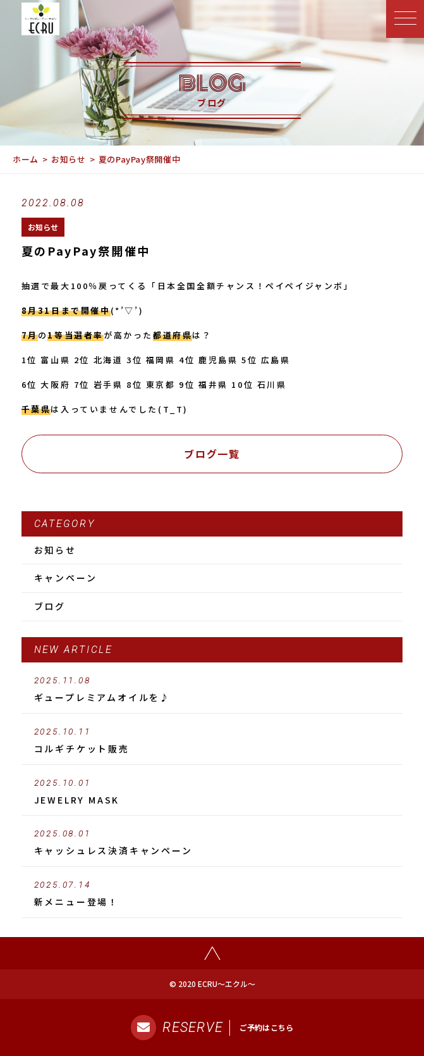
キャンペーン (65, 577)
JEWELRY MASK (212, 792)
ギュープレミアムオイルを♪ (212, 690)
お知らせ (68, 159)
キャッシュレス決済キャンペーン (212, 843)
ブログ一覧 (211, 453)
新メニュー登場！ (212, 894)
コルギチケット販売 (212, 741)
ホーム (26, 159)
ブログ (50, 606)
